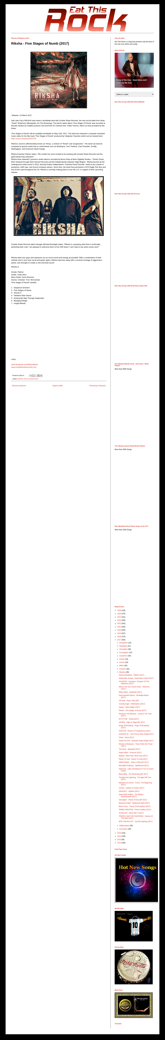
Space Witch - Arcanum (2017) (130, 753)
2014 (119, 840)
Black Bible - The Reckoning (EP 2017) (133, 774)
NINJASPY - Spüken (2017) (129, 791)
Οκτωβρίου (123, 649)
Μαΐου (121, 666)
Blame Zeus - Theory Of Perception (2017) (135, 806)
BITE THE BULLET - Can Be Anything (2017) (135, 821)
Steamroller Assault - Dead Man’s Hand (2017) (136, 678)
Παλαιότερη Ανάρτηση (97, 386)
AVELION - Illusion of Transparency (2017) (135, 731)
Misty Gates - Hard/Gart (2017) (130, 692)
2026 (119, 610)
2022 (119, 623)
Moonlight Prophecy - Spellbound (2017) (134, 766)
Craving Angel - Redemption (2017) (132, 704)
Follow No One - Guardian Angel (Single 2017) (136, 741)
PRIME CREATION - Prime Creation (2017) (135, 810)
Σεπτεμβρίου (124, 653)
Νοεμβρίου (123, 646)
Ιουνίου (122, 662)
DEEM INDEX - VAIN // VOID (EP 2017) (133, 762)
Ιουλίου (122, 659)
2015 (119, 836)
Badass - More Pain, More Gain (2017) (133, 756)
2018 (119, 637)
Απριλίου (122, 669)
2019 (119, 633)
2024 (119, 617)
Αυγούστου (123, 656)
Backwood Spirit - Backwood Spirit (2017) (134, 803)
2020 (119, 630)
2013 (119, 843)
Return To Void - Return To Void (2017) (133, 759)
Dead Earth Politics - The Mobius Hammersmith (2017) (131, 795)
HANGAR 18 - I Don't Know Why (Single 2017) (136, 734)
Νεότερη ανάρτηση (19, 386)
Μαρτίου (122, 672)
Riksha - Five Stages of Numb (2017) (132, 710)
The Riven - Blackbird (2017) (129, 749)
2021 (119, 627)
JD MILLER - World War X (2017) (131, 813)
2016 (119, 833)
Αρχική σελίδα (57, 386)
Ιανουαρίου (123, 829)
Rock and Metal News (31, 379)
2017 (119, 640)
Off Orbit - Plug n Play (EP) (129, 701)
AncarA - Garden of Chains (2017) (131, 788)
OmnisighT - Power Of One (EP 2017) (133, 800)
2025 (119, 614)
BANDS (20, 379)
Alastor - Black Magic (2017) (129, 707)
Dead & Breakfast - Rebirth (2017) (131, 675)
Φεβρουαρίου (124, 826)
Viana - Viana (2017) (126, 737)
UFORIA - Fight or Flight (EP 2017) (132, 722)
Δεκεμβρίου (123, 643)
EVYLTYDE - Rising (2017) (129, 719)
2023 (119, 620)
